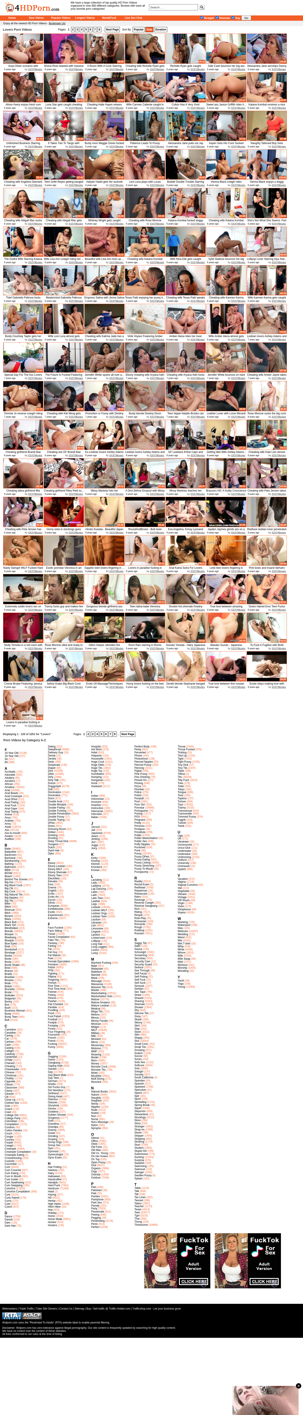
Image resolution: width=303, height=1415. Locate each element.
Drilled (51, 832)
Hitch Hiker (54, 1206)
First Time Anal (56, 988)
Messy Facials (99, 1020)
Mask (94, 978)
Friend (51, 1040)
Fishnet (52, 991)
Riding (138, 912)
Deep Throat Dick (58, 841)
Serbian (138, 988)
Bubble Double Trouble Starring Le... (185, 183)
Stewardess (141, 1114)
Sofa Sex (139, 1062)
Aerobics (10, 781)
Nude (94, 1109)
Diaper (52, 767)
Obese (95, 1137)
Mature (95, 999)
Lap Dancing (98, 888)
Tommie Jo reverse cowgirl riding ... (23, 415)
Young (181, 986)
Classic (9, 1084)
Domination (54, 792)
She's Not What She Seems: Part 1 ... (266, 222)
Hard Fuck (54, 1185)
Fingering (53, 979)
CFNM (8, 1060)
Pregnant (139, 819)
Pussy (138, 853)
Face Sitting (55, 930)
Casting (9, 1047)
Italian (94, 817)
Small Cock (141, 1043)
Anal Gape (11, 808)
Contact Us (65, 1308)
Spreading (140, 1101)
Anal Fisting (12, 802)
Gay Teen (53, 1077)
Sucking (139, 1157)
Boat (7, 946)
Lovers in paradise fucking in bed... (145, 569)
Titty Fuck (183, 780)
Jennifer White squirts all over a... (104, 374)
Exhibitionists (55, 908)
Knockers (96, 867)
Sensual (139, 985)
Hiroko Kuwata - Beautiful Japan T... (104, 531)
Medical (95, 1008)
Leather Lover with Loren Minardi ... (226, 415)
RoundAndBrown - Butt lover (145, 529)
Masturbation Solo (102, 996)
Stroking (139, 1141)
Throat (181, 746)
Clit (6, 1096)
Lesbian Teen (99, 916)
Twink (181, 826)
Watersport (184, 925)
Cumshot (10, 1188)
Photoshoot (141, 758)
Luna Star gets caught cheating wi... (63, 106)
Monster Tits (98, 1069)
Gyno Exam (55, 1157)
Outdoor (96, 1177)
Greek (51, 1133)
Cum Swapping (14, 1185)
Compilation (12, 1124)
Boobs (8, 955)
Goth (51, 1120)
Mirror (94, 1042)
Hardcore (53, 1188)
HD (50, 1197)
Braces (9, 970)
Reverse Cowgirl (144, 902)
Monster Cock (99, 1066)
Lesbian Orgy (99, 913)
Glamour (53, 1099)
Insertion (96, 805)
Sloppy (138, 1037)
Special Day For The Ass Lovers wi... (23, 376)
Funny (51, 1047)
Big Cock (10, 891)
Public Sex (140, 841)
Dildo (51, 773)
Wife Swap (184, 958)
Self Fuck (139, 979)
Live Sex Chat (133, 17)
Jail (93, 829)
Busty (8, 1013)
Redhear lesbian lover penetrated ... (266, 531)
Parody (95, 1205)
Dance (8, 1216)
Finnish (52, 982)
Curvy (8, 1200)
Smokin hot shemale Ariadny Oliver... (185, 608)
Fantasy (52, 943)
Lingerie (96, 931)
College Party (13, 1118)
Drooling (53, 838)
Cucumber (11, 1163)
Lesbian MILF (99, 910)
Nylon (94, 1125)
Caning (9, 1035)
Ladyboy (96, 885)
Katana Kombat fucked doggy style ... (185, 222)
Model (94, 1057)
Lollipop (95, 940)
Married (95, 974)
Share (137, 995)
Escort (51, 899)
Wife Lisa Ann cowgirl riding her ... (64, 259)
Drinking (53, 835)
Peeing (95, 1214)
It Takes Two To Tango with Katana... (64, 145)
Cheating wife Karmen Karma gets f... (226, 299)
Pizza (137, 786)
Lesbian (95, 907)
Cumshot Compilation (17, 1191)
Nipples (95, 1106)
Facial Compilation (59, 936)
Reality (138, 881)
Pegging (96, 1217)
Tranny (182, 807)
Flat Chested (55, 1004)
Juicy (94, 848)
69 (6, 762)
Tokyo (181, 789)
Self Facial (140, 973)
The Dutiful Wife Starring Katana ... (23, 260)
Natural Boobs (99, 1091)
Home (12, 17)
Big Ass (9, 882)
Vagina (182, 881)
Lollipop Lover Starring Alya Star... (267, 259)
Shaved (138, 998)
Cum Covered (13, 1170)
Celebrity (10, 1054)
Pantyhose (97, 1199)
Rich (137, 908)
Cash (8, 1044)
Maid (94, 965)
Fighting (52, 973)
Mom (94, 1060)
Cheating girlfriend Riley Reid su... (64, 490)
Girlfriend (53, 1093)
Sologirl (138, 1071)
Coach (8, 1109)
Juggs (94, 845)
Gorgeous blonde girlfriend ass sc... (104, 608)
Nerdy (94, 1103)
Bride (8, 983)
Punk (137, 850)
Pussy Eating (142, 859)
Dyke (51, 853)
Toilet (181, 786)
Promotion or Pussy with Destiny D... (104, 415)
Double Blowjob (57, 804)
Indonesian (97, 798)
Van (180, 888)
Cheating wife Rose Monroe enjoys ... (145, 222)
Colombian (11, 1121)
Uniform (182, 859)
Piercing (139, 767)
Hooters (52, 1225)
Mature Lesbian (100, 1005)
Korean (95, 870)
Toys (180, 804)
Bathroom (10, 867)
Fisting (52, 995)
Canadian (10, 1032)
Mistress (96, 1048)
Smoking (139, 1050)
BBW (8, 870)
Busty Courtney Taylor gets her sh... (23, 338)
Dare (7, 1222)
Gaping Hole (55, 1065)
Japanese (97, 833)
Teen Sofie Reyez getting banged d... (63, 183)
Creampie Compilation (18, 1151)
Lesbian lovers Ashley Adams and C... (266, 338)
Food (51, 1013)
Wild (180, 961)
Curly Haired (12, 1197)
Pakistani (96, 1190)
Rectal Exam (141, 884)
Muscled (96, 1081)
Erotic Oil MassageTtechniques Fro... (104, 685)
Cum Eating (12, 1173)
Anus (8, 817)
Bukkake (10, 995)
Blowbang (10, 937)
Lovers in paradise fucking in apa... (23, 724)
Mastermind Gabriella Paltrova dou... (63, 299)
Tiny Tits (182, 767)
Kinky (94, 858)
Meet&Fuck (109, 17)
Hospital (96, 746)
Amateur (10, 787)
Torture (182, 801)
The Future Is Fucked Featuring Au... (63, 376)
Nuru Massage (99, 1122)
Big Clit (9, 888)
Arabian (9, 820)
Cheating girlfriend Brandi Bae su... (23, 453)
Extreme (53, 918)
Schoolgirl (140, 952)
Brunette (10, 989)
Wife (180, 955)
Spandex (139, 1080)
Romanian (140, 921)
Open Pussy (98, 1162)
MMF (94, 1051)
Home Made (55, 1219)
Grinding (53, 1136)
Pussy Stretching (144, 865)
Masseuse (97, 984)
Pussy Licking (142, 862)
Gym (50, 1148)
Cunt (7, 1194)
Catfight (9, 1051)
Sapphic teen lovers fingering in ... (104, 567)
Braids (8, 974)
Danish (9, 1219)
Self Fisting (140, 976)
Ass (7, 829)
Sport (137, 1098)
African (9, 784)
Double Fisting (56, 807)
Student (138, 1147)
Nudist (95, 1113)
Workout (182, 964)
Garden (52, 1068)
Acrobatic (10, 771)
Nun (93, 1116)
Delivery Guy (55, 752)
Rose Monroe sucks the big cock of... (267, 415)
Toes (180, 783)
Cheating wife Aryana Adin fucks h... (185, 376)
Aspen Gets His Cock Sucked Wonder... (226, 145)
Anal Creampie (13, 796)
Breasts (9, 980)
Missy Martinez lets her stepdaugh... (104, 492)
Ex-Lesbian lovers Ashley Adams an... (104, 453)
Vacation (183, 878)
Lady (94, 882)
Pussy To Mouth (143, 868)
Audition (9, 839)
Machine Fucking (101, 962)
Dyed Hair (54, 850)
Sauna (138, 949)
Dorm (51, 798)
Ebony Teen (55, 875)
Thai (136, 1218)
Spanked (139, 1086)
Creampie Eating (14, 1154)
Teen (137, 1212)
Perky (137, 749)
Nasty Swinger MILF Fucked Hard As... (23, 569)
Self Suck (140, 982)
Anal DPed (11, 799)
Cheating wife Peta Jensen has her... (23, 531)
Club (7, 1105)
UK (179, 838)
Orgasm (96, 1168)
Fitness (52, 998)
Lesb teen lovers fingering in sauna (226, 569)
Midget (95, 1026)
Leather (95, 901)
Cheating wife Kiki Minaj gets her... (64, 415)
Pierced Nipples (143, 761)
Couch (8, 1133)
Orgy (94, 1171)
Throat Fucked (186, 749)
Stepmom (140, 1111)
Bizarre (9, 916)
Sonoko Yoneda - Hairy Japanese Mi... (185, 647)
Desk (51, 761)
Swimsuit (139, 1169)
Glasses (52, 1102)
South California (143, 1077)
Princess (139, 826)
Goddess (53, 1111)
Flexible (52, 1007)
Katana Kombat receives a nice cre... (266, 106)
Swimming (140, 1166)
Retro (137, 896)
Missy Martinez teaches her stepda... (185, 492)
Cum (7, 1167)
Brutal (8, 992)
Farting (52, 946)
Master (95, 990)
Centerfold (11, 1056)
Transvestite (185, 813)
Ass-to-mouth (12, 833)
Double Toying (56, 819)
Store (137, 1120)
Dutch (51, 847)
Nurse (94, 1119)
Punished (139, 847)
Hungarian (97, 780)
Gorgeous (54, 1117)
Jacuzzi (95, 826)
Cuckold (9, 1161)
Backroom (11, 854)
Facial (51, 933)
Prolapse (139, 829)
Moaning (96, 1054)
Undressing (184, 857)
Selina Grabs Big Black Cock (64, 683)
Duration (160, 29)
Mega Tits (97, 1011)
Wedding (183, 934)
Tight (180, 758)
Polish (138, 795)
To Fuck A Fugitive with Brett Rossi (267, 647)
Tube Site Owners (46, 1308)
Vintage (182, 897)
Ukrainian (183, 841)
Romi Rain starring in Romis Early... (144, 647)
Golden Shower (57, 1114)
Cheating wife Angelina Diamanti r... (23, 183)
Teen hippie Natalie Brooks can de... (185, 415)
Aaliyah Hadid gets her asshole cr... (104, 183)
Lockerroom (98, 937)
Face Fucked (55, 927)
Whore (181, 952)
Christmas (11, 1075)
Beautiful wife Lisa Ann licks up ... (104, 259)
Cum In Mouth (13, 1176)
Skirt (137, 1025)
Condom (10, 1127)
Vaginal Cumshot (188, 884)
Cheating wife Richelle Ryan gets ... (145, 67)
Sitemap (79, 1308)
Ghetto (52, 1084)
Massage (96, 981)
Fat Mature (54, 955)
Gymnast (53, 1151)
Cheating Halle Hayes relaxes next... (104, 106)
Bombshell (11, 949)
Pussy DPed (141, 856)
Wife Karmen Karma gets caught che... (267, 299)
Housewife (97, 758)
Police (138, 792)
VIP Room (184, 900)
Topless (182, 798)
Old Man (96, 1150)
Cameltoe (10, 1029)
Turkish (182, 822)
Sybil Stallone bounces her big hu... (226, 260)
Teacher (139, 1206)
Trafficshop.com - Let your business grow (156, 1308)
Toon (180, 795)
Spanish (139, 1083)
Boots (8, 958)
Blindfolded (11, 928)
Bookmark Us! (57, 23)
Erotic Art (53, 896)
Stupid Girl (140, 1150)
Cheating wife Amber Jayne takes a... (266, 376)
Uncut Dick (184, 847)
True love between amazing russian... (226, 608)
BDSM (8, 873)
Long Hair (97, 944)
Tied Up (182, 755)
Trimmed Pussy (187, 816)
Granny (52, 1130)
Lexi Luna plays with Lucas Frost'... (145, 183)
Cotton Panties (13, 1130)
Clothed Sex (12, 1102)
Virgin (181, 903)
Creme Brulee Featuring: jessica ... (23, 685)
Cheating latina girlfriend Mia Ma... (23, 492)
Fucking (52, 1043)
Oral (93, 1165)
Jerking (95, 839)
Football (52, 1019)
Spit (136, 1096)
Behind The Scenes (16, 879)
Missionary (97, 1045)
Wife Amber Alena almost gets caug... (226, 338)
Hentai (52, 1200)
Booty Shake (12, 964)
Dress (51, 826)
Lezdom (96, 919)
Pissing (138, 783)
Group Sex (54, 1145)
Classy (9, 1090)
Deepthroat (54, 749)
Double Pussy (56, 816)
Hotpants (96, 755)
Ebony (51, 863)
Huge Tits (96, 767)
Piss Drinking (142, 777)
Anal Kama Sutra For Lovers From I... (185, 569)
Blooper (9, 934)
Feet (50, 958)
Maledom (96, 971)
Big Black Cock (14, 885)
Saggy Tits (140, 943)
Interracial (97, 811)
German (52, 1081)
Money (95, 1063)
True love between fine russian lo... (226, 685)
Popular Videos (60, 17)
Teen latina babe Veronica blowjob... (145, 608)
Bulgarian (10, 998)
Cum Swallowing (14, 1182)
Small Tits (140, 1047)
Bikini (8, 906)
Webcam (183, 931)
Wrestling (183, 970)
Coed (8, 1112)
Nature (95, 1094)
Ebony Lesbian (56, 866)
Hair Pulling (54, 1167)
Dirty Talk (53, 780)
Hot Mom (96, 749)
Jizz (93, 842)
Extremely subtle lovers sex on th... (23, 608)
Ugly (180, 835)
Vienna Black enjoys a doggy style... (267, 183)
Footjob (52, 1022)
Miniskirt (96, 1039)
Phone (138, 755)
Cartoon (9, 1041)
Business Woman (15, 1010)
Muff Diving (97, 1078)
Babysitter (10, 851)
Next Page (112, 29)
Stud (137, 1144)
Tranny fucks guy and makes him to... (63, 608)
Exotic (51, 912)
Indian (94, 795)
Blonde (9, 931)
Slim (136, 1034)
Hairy (51, 1173)
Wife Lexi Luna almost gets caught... (64, 338)
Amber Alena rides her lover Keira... (185, 338)
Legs (94, 904)
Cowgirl (9, 1145)
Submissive (141, 1154)
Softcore (139, 1065)
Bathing (9, 863)
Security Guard (143, 964)
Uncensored (185, 844)
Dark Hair (10, 1225)
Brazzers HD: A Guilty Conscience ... (226, 492)
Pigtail (138, 770)
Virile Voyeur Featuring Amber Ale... (144, 338)
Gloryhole (53, 1105)
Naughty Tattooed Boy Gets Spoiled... (267, 145)
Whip (181, 946)
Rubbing (139, 930)
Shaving (139, 1001)
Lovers (95, 949)
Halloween (54, 1176)
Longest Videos (85, 17)
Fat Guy (52, 952)
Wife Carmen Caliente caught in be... (145, 106)
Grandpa (53, 1126)
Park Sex (96, 1202)
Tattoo (138, 1203)
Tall (136, 1194)
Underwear (184, 854)
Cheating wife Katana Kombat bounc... (145, 260)
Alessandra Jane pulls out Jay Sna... (185, 145)
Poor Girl (139, 804)
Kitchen (95, 863)
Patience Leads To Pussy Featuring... (145, 145)
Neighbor (96, 1100)
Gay (235, 18)
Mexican (96, 1023)
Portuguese (141, 810)
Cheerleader (12, 1069)
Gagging (53, 1056)
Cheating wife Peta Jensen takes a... (267, 492)
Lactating (96, 879)
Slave (137, 1031)
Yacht (181, 980)
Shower (138, 1007)
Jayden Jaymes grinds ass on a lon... (226, 531)
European (53, 905)
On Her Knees (99, 1156)
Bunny (8, 1001)
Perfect (95, 1227)
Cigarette (10, 1081)
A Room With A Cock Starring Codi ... (104, 67)
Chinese (9, 1072)
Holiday (52, 1212)
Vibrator (182, 894)
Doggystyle (54, 786)
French (52, 1037)
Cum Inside (11, 1179)
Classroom (11, 1087)
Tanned (138, 1200)
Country (9, 1139)
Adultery (9, 777)
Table (137, 1188)
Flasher (52, 1001)
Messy (95, 1017)
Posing (138, 813)
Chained (10, 1063)
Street (137, 1132)
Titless (181, 773)
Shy (136, 1010)
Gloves (52, 1108)
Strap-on (139, 1129)
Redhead (139, 887)
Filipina (52, 976)
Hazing (52, 1194)
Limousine (97, 928)
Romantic (140, 924)
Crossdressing (13, 1158)
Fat (50, 949)
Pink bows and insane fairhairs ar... (267, 569)
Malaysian (97, 968)
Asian (8, 826)
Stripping (139, 1138)
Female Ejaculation (59, 961)
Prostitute (140, 832)
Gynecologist (55, 1154)
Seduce (138, 967)
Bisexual (10, 909)
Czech (8, 1206)
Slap (137, 1028)
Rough (138, 927)
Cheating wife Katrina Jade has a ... (104, 338)
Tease (137, 1209)
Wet (180, 940)
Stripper (139, 1135)
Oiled (94, 1143)
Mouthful (96, 1075)
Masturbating (98, 993)
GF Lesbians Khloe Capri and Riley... (185, 453)
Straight (207, 18)
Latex (94, 891)
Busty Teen (11, 1016)
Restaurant (140, 893)
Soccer (138, 1056)
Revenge (139, 899)
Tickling (182, 752)
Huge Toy (96, 770)
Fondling (53, 1010)
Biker (8, 903)
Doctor (52, 783)
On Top (95, 1159)
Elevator (53, 881)
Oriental (95, 1174)
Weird (181, 937)
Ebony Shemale (57, 872)
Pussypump (141, 871)
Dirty (50, 777)
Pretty (137, 822)
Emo (50, 884)
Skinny (138, 1022)
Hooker (52, 1222)
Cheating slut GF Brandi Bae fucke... (64, 453)
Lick (93, 925)
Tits (180, 777)
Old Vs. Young (99, 1153)
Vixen (181, 906)
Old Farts (96, 1147)
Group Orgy (55, 1142)
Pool (137, 801)
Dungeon (53, 844)
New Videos (36, 17)
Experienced (55, 915)
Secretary (140, 958)
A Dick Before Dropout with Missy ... (144, 492)
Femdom (53, 964)
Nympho (96, 1128)
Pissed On (140, 780)
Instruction (97, 808)
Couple (9, 1142)
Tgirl (136, 1215)
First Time (54, 985)
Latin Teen (97, 898)
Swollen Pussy (143, 1175)
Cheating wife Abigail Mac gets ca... (64, 222)
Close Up (10, 1099)
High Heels (54, 1203)
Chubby (9, 1078)
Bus (7, 1004)
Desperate (54, 764)
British (8, 986)
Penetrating (98, 1220)
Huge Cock (97, 761)
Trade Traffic (26, 1308)
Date (149, 29)
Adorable (10, 774)
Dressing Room (57, 829)
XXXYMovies (35, 69)
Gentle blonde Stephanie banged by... (185, 685)
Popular (139, 29)
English (52, 890)
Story (137, 1123)
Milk (93, 1036)
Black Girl (10, 925)
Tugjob (182, 819)
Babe (8, 848)
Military (95, 1033)
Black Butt (11, 922)
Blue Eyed (11, 943)
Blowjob (9, 940)
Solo (137, 1068)
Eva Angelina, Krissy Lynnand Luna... (185, 531)
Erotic (51, 893)
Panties (95, 1196)
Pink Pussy (140, 773)
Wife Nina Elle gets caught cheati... (185, 260)
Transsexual (185, 810)
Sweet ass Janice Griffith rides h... (226, 104)
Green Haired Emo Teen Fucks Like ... (267, 608)
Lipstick (95, 934)
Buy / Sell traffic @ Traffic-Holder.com (108, 1308)
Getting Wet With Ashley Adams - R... (226, 453)
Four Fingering (56, 1031)
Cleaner (9, 1093)
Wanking (183, 922)
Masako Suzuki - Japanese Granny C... (226, 647)
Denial (51, 755)
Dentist (52, 758)
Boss (8, 967)
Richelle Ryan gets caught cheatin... (185, 67)
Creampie (10, 1148)
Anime (8, 814)
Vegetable (183, 891)
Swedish (139, 1163)
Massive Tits (98, 987)
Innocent (96, 801)
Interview (96, 814)
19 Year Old (12, 756)
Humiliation (97, 773)
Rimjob (138, 915)
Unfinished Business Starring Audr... (23, 145)
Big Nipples (11, 897)
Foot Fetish (54, 1016)
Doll (50, 789)
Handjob (53, 1182)
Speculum (140, 1089)
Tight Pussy (184, 761)
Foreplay (53, 1025)
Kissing (95, 860)
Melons (95, 1014)
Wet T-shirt (184, 943)
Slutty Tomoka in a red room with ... (23, 647)
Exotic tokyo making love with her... (267, 685)
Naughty (96, 1097)
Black (8, 919)
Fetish (51, 967)
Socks (138, 1059)
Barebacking (12, 860)
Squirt (137, 1108)
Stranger (139, 1126)
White (181, 949)
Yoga (181, 983)
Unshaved (184, 866)
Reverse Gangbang (145, 905)
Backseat (10, 858)
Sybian (138, 1178)
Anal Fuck (10, 805)
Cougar (9, 1136)
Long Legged (99, 946)
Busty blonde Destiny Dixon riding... (145, 415)
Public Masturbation (146, 838)
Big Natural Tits (14, 894)
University (183, 863)
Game (51, 1059)
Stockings (140, 1117)
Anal (7, 790)
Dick (50, 770)
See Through (142, 970)
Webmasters (9, 1308)
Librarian (96, 922)
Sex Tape (139, 991)
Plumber (139, 789)
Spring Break (142, 1105)
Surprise (139, 1160)
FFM (50, 970)
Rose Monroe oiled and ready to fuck (64, 647)
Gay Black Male (57, 1075)
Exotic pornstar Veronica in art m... (63, 569)
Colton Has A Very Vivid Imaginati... (185, 106)
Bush (8, 1007)
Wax (180, 928)
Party (94, 1208)
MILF (94, 1030)
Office (94, 1141)
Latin (94, 895)
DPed (51, 822)
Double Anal (55, 801)
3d (6, 759)
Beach (8, 876)
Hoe (50, 1209)
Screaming (140, 955)
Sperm (138, 1092)
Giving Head (55, 1096)
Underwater (184, 850)
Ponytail (139, 798)
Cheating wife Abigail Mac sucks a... (23, 222)
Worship (182, 967)
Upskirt (182, 869)
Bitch (8, 912)
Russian (139, 933)
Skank (138, 1019)
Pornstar (139, 807)
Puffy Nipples (142, 844)
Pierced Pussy (142, 764)
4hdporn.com (24, 1327)
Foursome (54, 1034)
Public (138, 835)
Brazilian (10, 977)
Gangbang (54, 1062)
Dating (52, 746)
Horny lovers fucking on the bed (145, 683)
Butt (7, 1019)
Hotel (94, 752)
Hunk (94, 783)
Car (7, 1038)
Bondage (10, 952)
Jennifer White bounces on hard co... (226, 376)
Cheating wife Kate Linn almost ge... (266, 453)
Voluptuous (184, 909)
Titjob (181, 770)
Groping (52, 1139)
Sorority (138, 1074)
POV (137, 816)
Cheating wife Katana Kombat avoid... (226, 222)
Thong (138, 1221)
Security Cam (142, 961)
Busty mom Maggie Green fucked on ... (104, 145)
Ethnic (51, 902)
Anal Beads (11, 793)
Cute (7, 1203)
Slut (136, 1040)
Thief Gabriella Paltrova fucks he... (23, 299)
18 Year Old (12, 752)
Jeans (94, 836)
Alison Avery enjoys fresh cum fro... (23, 106)
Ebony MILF (55, 869)
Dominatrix (54, 795)
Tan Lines (140, 1197)
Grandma (53, 1123)
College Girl (12, 1115)
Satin (137, 946)
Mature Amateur (100, 1002)
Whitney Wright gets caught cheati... (104, 222)
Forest (51, 1028)
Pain (93, 1187)
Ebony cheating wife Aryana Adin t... (145, 376)
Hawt (51, 1191)
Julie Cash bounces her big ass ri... (226, 67)
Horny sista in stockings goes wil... (64, 531)
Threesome (141, 1224)
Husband (96, 786)
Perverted (140, 752)
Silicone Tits (141, 1013)
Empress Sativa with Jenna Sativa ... (104, 299)
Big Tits (9, 900)
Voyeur (182, 912)
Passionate (97, 1211)
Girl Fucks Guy (56, 1087)
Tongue (182, 792)
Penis (94, 1223)
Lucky (94, 953)
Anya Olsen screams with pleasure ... (23, 67)
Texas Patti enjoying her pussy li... (145, 297)
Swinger (139, 1172)
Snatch (138, 1053)
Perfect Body (142, 746)
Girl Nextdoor (56, 1090)
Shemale (223, 18)
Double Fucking (57, 810)
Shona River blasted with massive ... (64, 67)
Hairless (52, 1170)
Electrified (54, 878)
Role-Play (140, 918)
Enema (52, 887)
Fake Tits (53, 940)
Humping (96, 777)
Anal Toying (11, 811)
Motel (94, 1072)
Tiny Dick (183, 764)
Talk (136, 1191)
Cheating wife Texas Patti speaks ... (185, 299)
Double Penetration (59, 813)
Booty (8, 961)
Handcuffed (54, 1179)
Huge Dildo (97, 764)
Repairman (140, 890)
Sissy (137, 1016)
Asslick (9, 836)
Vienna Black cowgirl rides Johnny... (226, 183)
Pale (93, 1193)
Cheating (10, 1066)
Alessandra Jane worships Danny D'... (266, 67)
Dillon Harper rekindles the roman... (104, 647)
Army (8, 823)
